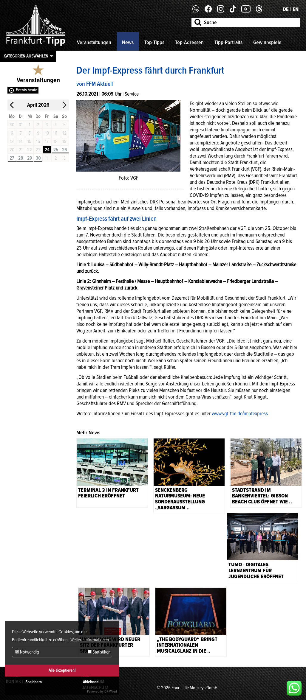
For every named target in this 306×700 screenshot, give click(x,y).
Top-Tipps (154, 42)
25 (55, 150)
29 (29, 158)
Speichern (33, 682)
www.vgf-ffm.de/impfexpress (240, 413)
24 (47, 150)
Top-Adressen (189, 42)
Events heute (26, 89)
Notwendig (27, 652)
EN (296, 9)
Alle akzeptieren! (62, 670)
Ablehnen (90, 682)
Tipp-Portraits (228, 42)
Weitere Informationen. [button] (90, 640)
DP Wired (110, 691)
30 (38, 158)
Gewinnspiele (267, 42)
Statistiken (99, 652)
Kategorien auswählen (26, 56)
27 (12, 158)
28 (20, 158)
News (128, 42)
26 (64, 150)
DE (286, 9)
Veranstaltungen (94, 42)
